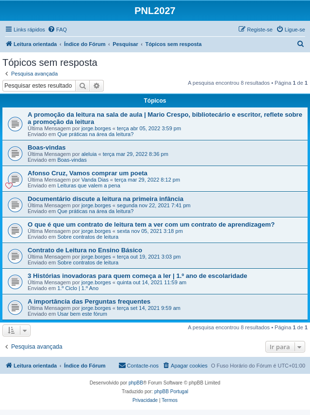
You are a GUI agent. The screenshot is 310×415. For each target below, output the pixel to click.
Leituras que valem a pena (88, 185)
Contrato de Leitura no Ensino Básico (85, 250)
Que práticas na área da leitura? (95, 134)
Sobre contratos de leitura (87, 237)
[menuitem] (57, 29)
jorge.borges (96, 128)
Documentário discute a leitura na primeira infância (105, 198)
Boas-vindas (46, 147)
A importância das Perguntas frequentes (89, 301)
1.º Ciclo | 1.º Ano (77, 288)
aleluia (89, 154)
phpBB (136, 382)
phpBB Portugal (171, 391)
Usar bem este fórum (82, 314)
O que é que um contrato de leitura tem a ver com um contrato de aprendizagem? (151, 224)
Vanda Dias (95, 180)
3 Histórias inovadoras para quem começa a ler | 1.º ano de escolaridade (137, 275)
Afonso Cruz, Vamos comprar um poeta (87, 173)
